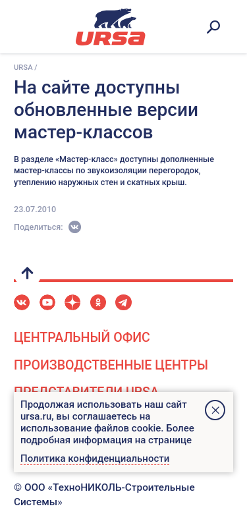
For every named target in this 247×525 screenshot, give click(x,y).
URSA (23, 67)
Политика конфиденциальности (94, 458)
